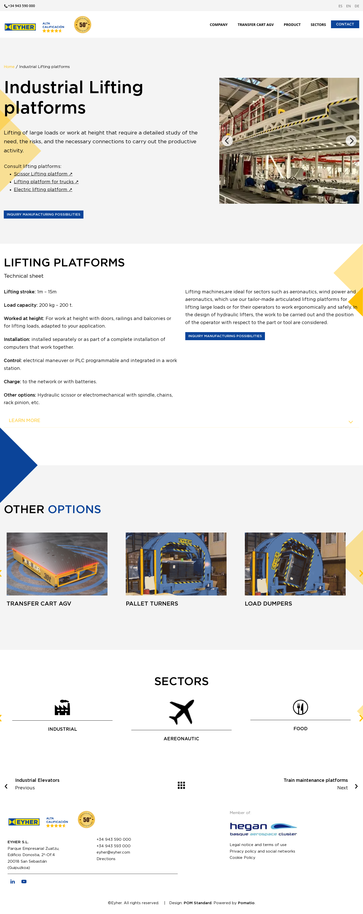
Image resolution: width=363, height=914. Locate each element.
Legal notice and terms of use (258, 845)
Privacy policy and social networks (262, 851)
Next (290, 784)
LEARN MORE (181, 422)
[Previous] (227, 140)
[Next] (351, 140)
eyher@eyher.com (113, 852)
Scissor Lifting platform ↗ (43, 174)
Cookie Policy (242, 858)
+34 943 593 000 (114, 846)
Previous (72, 784)
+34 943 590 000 (114, 839)
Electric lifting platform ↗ (43, 190)
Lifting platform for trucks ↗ (46, 182)
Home (9, 67)
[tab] (181, 421)
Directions (106, 859)
